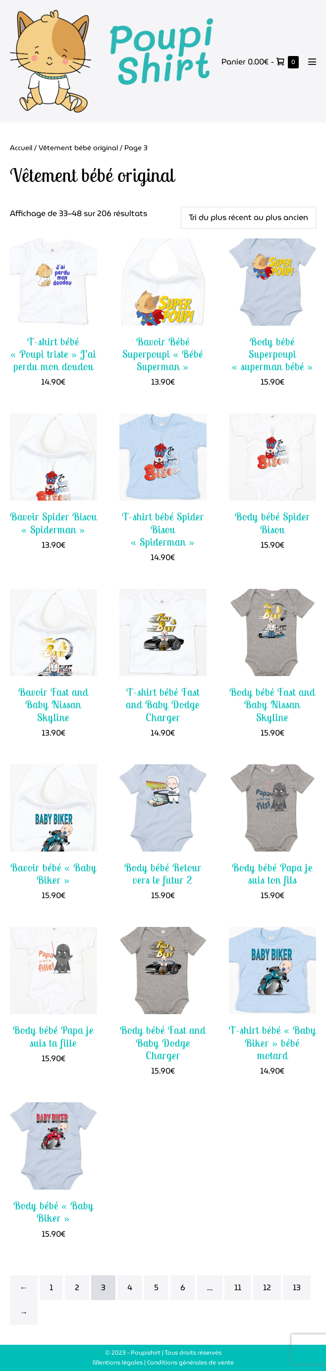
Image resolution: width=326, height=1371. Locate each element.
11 (237, 1287)
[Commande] (248, 217)
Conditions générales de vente (190, 1362)
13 (297, 1287)
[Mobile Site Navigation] (312, 61)
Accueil (21, 147)
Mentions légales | (120, 1362)
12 (267, 1287)
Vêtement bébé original (78, 147)
